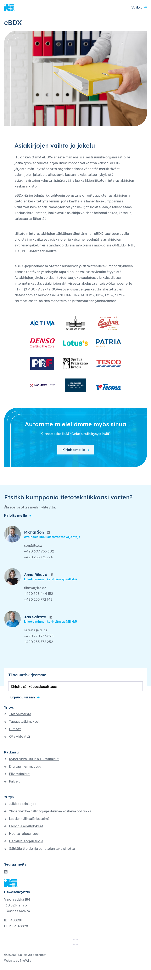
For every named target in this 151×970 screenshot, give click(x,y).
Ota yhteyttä (19, 736)
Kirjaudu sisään (22, 697)
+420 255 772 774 (38, 557)
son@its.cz (33, 545)
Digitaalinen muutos (25, 766)
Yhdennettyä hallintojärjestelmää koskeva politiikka (50, 811)
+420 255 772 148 (38, 599)
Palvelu (14, 781)
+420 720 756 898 (39, 636)
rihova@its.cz (35, 587)
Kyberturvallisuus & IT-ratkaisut (34, 759)
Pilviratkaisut (19, 774)
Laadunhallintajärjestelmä (29, 819)
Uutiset (15, 729)
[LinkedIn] (5, 871)
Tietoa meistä (20, 714)
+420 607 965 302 (39, 551)
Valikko (139, 8)
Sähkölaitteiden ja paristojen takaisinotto (42, 848)
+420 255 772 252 (38, 641)
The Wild (25, 960)
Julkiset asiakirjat (22, 804)
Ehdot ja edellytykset (26, 826)
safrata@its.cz (35, 630)
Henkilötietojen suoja (26, 841)
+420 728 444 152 (38, 593)
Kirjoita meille (73, 449)
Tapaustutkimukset (24, 721)
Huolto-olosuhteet (24, 834)
